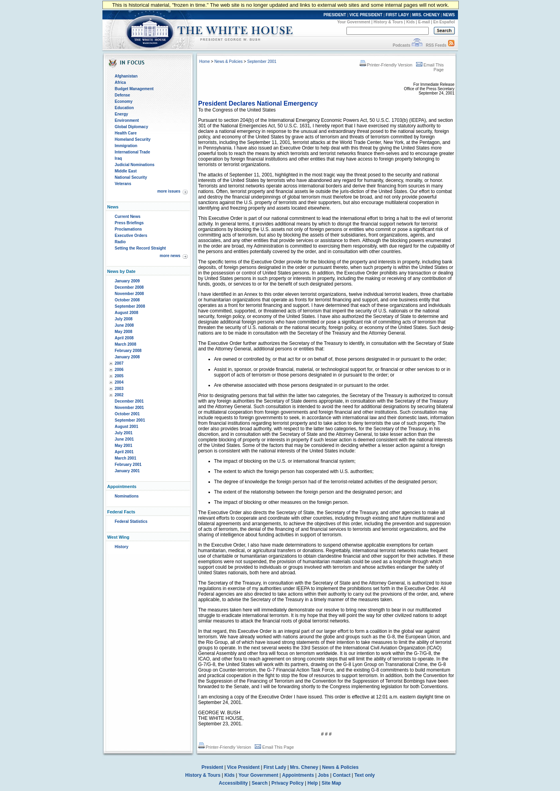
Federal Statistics (131, 521)
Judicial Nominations (135, 165)
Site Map (331, 783)
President (212, 767)
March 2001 (125, 458)
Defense (122, 95)
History (121, 547)
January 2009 (127, 281)
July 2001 (123, 433)
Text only (364, 775)
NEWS (449, 15)
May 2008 (123, 331)
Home (204, 61)
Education (124, 108)
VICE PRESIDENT (366, 15)
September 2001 (130, 420)
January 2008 (127, 357)
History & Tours (388, 22)
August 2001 (126, 426)
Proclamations (128, 229)
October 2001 (127, 414)
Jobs (323, 775)
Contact (342, 775)
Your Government (353, 22)
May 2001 (123, 445)
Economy (123, 101)
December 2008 (129, 287)
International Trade (132, 152)
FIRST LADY (397, 15)
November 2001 (129, 407)
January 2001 (127, 471)
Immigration (126, 146)
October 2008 (127, 300)
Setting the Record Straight (140, 248)
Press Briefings (129, 223)
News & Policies (228, 61)
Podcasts (401, 45)
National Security (131, 177)
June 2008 (124, 325)
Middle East (126, 171)
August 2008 (126, 312)
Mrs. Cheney (304, 767)
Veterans (123, 184)
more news (170, 256)
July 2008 (123, 319)
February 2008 (128, 350)
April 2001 (124, 452)
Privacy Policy (287, 783)
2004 (119, 382)
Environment (127, 120)
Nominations (127, 496)
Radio (120, 242)
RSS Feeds (436, 45)
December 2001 (129, 401)
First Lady (274, 767)
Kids (410, 22)
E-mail (424, 22)
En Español (444, 22)
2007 (119, 363)
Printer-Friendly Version (385, 64)
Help (313, 783)
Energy (121, 114)
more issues (168, 191)
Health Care (126, 133)
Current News (127, 216)
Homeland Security (133, 139)
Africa (120, 82)
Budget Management (134, 89)
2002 (119, 395)
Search (260, 783)
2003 (119, 388)
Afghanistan (126, 76)
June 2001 (124, 439)
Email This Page (274, 747)
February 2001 (128, 464)
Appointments (298, 775)
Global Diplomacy (131, 127)
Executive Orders (131, 235)
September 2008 (130, 306)
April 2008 (124, 338)
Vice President (243, 767)
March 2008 (125, 344)
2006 (119, 369)
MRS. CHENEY (425, 15)
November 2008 (129, 293)
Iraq (118, 158)
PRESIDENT (335, 15)
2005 (119, 376)
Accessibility (233, 783)
